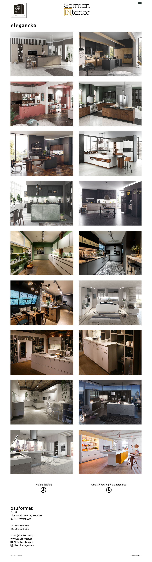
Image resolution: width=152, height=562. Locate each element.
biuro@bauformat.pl (22, 535)
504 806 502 (22, 525)
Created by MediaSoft (136, 555)
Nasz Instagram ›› (24, 545)
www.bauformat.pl (21, 538)
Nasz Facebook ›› (23, 542)
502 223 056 (22, 528)
